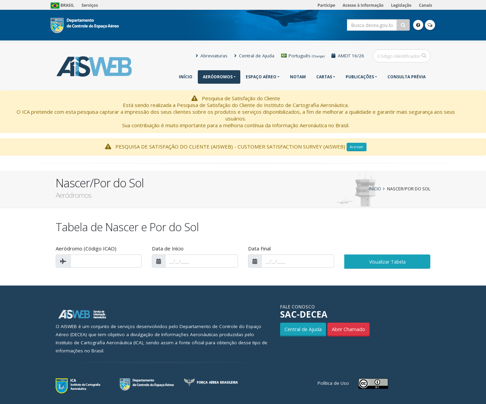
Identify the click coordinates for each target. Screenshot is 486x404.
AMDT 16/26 (347, 56)
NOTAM (298, 77)
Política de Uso (333, 383)
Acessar (356, 146)
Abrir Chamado (348, 329)
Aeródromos (218, 77)
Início (185, 77)
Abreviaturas (211, 56)
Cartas (324, 77)
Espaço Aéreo (261, 77)
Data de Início (168, 248)
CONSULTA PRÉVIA (406, 77)
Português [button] (303, 56)
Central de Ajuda (254, 56)
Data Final (259, 248)
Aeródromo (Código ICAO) (86, 248)
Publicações (360, 77)
